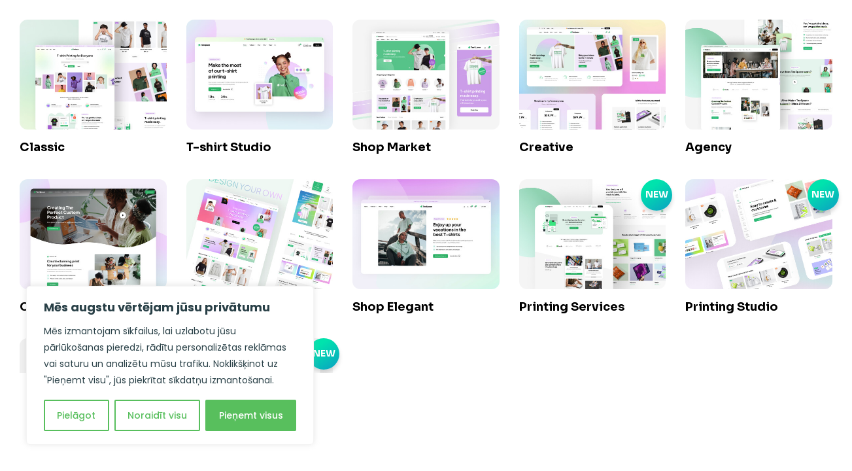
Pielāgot (76, 415)
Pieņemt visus (251, 415)
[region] (170, 365)
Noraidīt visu (157, 415)
